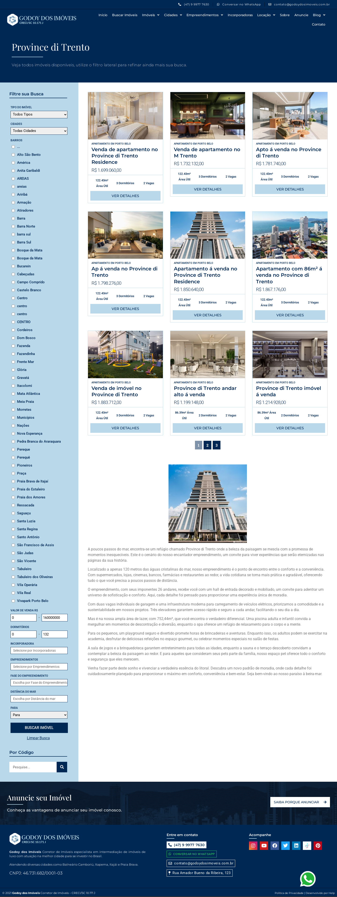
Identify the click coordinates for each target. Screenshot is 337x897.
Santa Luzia (26, 521)
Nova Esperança (29, 433)
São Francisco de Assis (35, 545)
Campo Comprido (31, 282)
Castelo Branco (29, 290)
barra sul (24, 234)
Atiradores (25, 210)
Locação (266, 15)
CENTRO (23, 322)
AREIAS (23, 178)
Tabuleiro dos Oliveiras (35, 577)
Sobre (285, 15)
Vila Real (24, 592)
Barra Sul (24, 242)
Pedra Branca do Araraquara (39, 441)
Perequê (23, 457)
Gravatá (23, 377)
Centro (22, 298)
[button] (200, 873)
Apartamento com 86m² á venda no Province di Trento (289, 275)
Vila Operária (27, 585)
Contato (318, 24)
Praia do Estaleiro (31, 489)
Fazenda (23, 346)
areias (22, 186)
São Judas (25, 553)
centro (22, 306)
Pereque (23, 449)
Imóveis (150, 15)
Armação (24, 202)
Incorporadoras (240, 15)
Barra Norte (26, 226)
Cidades (173, 15)
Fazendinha (26, 353)
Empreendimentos (205, 15)
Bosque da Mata (29, 250)
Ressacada (25, 505)
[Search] (62, 767)
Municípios (25, 417)
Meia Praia (25, 401)
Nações (23, 425)
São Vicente (26, 561)
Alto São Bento (29, 154)
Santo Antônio (28, 537)
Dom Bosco (26, 338)
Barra (21, 218)
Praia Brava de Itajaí (32, 481)
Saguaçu (24, 513)
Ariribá (22, 194)
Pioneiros (24, 465)
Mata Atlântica (28, 393)
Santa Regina (27, 529)
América (23, 162)
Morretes (24, 409)
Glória (21, 369)
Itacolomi (24, 385)
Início (103, 15)
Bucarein (24, 266)
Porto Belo (123, 143)
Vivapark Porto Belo (32, 600)
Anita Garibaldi (28, 170)
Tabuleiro (24, 569)
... (18, 146)
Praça (21, 473)
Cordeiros (25, 330)
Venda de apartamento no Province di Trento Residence (125, 155)
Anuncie (301, 15)
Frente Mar (25, 361)
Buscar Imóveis (124, 15)
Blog (319, 15)
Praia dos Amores (31, 497)
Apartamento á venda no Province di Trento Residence (205, 275)
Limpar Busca (38, 738)
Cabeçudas (25, 274)
